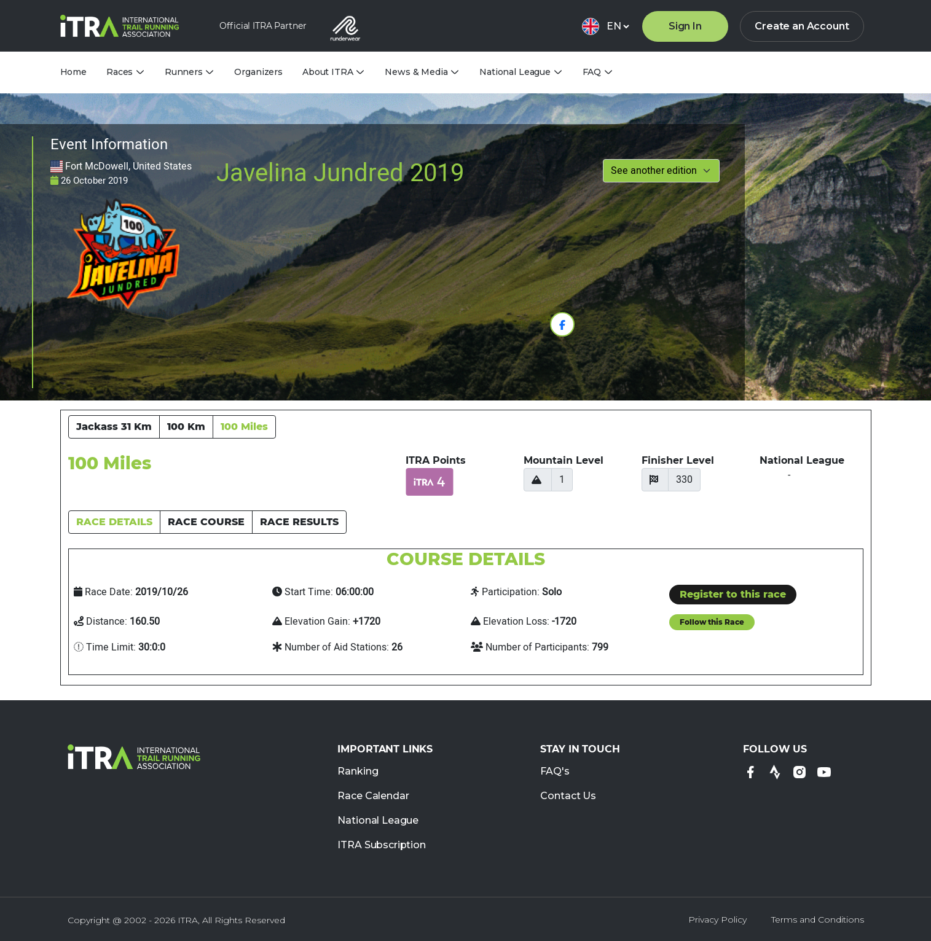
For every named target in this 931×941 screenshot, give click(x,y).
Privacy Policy (717, 919)
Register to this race (733, 594)
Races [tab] (119, 72)
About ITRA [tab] (327, 72)
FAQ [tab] (592, 72)
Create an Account (802, 26)
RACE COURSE (206, 522)
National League (377, 821)
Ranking (357, 772)
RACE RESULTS (299, 522)
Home (73, 72)
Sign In (685, 26)
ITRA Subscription (381, 845)
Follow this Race (712, 622)
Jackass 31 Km (114, 426)
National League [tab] (515, 72)
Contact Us (567, 796)
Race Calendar (373, 796)
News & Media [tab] (416, 72)
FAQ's (554, 772)
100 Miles (244, 426)
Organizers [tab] (258, 72)
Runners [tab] (184, 72)
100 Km (186, 426)
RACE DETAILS (114, 522)
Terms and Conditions (817, 919)
